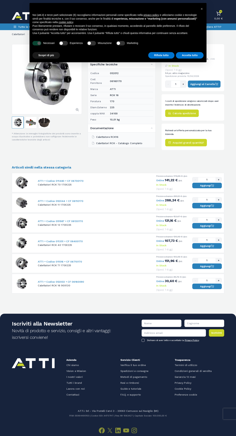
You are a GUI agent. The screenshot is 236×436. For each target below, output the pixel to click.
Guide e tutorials (130, 388)
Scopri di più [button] (46, 55)
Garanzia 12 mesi (185, 376)
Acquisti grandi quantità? (186, 142)
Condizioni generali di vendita (193, 370)
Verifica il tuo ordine (133, 365)
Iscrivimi (216, 332)
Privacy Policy (192, 340)
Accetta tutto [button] (190, 55)
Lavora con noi (75, 388)
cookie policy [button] (66, 22)
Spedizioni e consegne (134, 370)
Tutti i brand (74, 382)
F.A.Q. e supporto (130, 394)
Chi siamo (72, 365)
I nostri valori (74, 376)
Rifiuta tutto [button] (161, 55)
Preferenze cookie (186, 394)
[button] (202, 9)
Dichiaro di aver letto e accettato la (173, 340)
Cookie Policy (183, 388)
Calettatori (18, 34)
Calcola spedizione (182, 113)
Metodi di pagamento (133, 376)
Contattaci (72, 394)
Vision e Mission (76, 370)
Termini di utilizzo (186, 365)
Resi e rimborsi (129, 382)
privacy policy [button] (151, 14)
